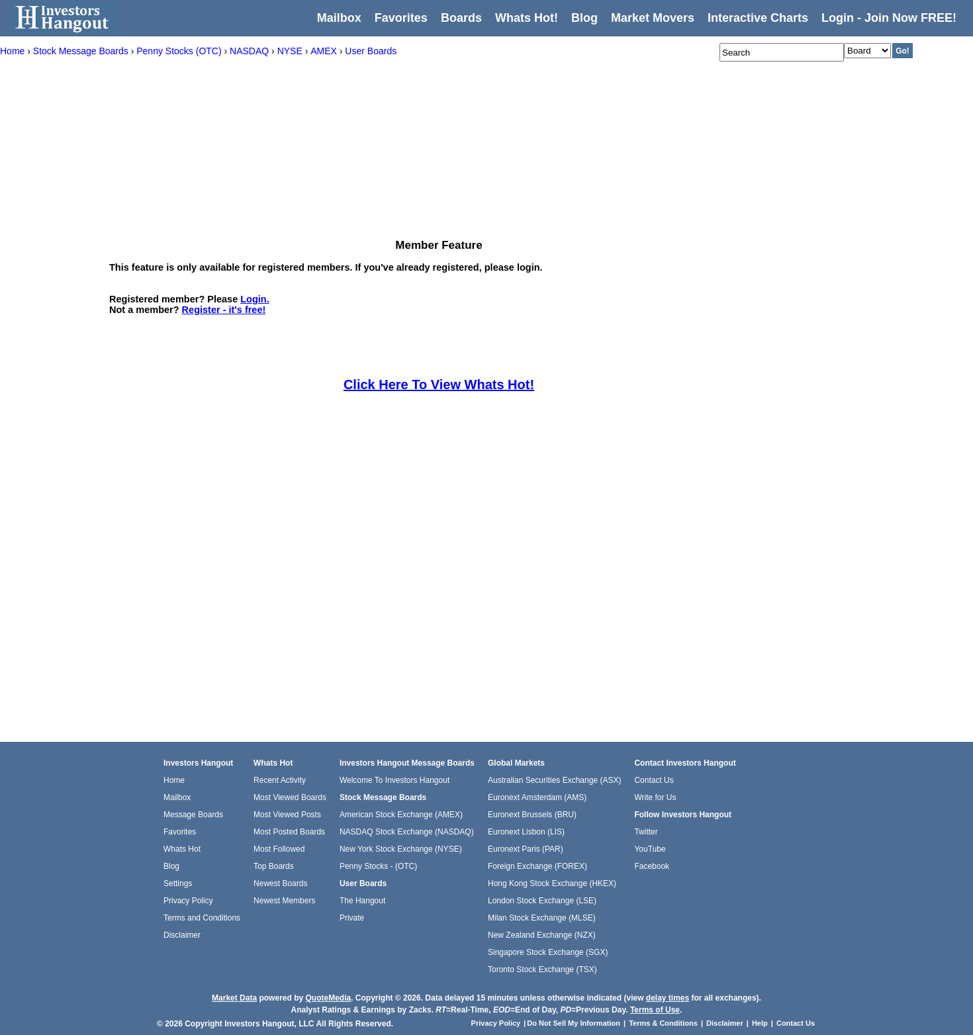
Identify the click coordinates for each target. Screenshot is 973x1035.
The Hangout (362, 900)
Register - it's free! (224, 309)
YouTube (649, 849)
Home (174, 780)
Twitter (645, 831)
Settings (177, 883)
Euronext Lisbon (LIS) (526, 831)
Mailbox (339, 17)
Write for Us (655, 797)
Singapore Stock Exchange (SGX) (548, 952)
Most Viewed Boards (290, 797)
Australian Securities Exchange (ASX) (554, 780)
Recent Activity (280, 780)
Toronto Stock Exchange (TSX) (542, 969)
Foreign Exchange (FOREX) (537, 866)
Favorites (401, 17)
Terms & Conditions (663, 1023)
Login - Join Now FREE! (888, 17)
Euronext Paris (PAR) (525, 849)
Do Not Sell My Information (574, 1023)
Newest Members (284, 900)
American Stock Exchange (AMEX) (401, 814)
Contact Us (653, 780)
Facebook (651, 866)
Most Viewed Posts (287, 814)
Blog (171, 866)
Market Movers (652, 17)
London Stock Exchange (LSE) (542, 900)
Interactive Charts (758, 17)
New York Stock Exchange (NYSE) (401, 849)
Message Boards (193, 814)
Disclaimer (182, 935)
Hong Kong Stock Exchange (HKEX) (552, 883)
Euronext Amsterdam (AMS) (537, 797)
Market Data (234, 998)
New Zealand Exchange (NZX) (542, 935)
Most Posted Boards (289, 831)
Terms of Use (655, 1009)
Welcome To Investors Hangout (394, 780)
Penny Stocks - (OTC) (378, 866)
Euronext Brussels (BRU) (532, 814)
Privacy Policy (188, 900)
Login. (254, 299)
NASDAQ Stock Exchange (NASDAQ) (407, 831)
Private (352, 917)
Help (760, 1023)
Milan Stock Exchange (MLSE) (542, 917)
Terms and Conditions (201, 917)
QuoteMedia (328, 998)
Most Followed (279, 849)
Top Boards (274, 866)
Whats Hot (182, 849)
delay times (667, 998)
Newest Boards (280, 883)
